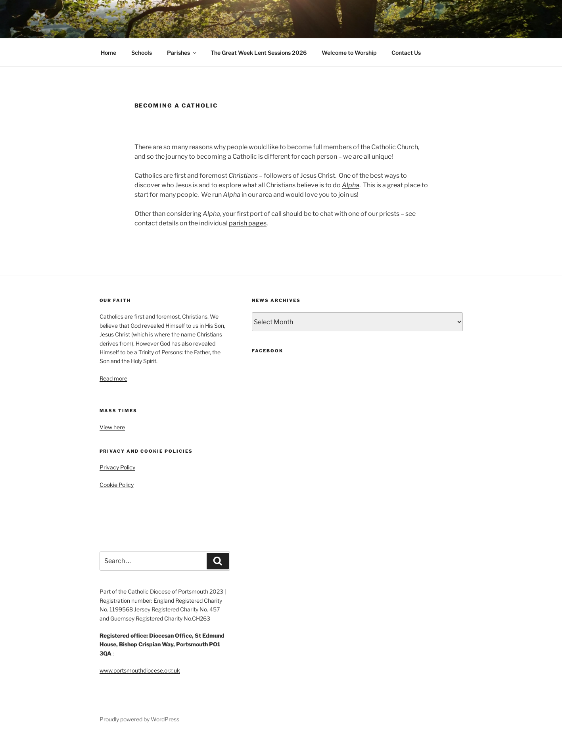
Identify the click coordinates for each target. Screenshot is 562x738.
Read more (113, 378)
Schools (141, 52)
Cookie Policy (117, 484)
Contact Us (406, 52)
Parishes (182, 52)
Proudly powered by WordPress (139, 719)
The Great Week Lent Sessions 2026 (259, 52)
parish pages (248, 223)
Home (108, 52)
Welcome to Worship (349, 52)
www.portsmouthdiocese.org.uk (140, 670)
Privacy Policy (117, 467)
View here (112, 427)
